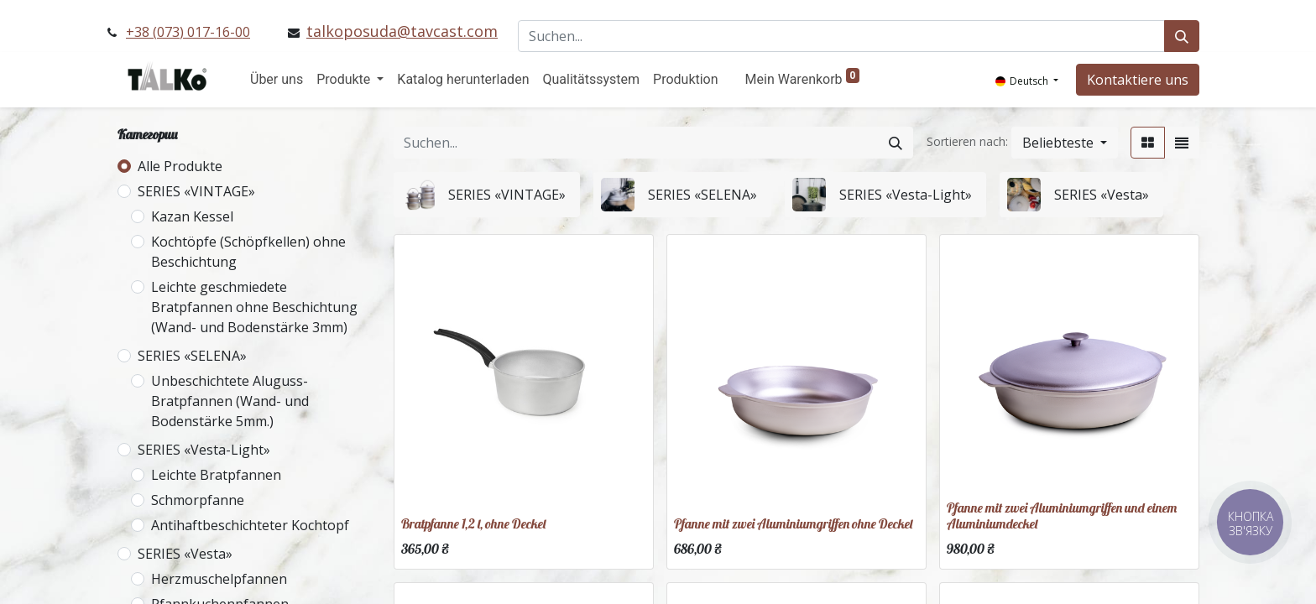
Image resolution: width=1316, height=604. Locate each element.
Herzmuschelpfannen (219, 579)
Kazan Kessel (192, 216)
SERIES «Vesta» (185, 553)
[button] (1064, 143)
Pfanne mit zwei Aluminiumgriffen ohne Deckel (793, 523)
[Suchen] (1181, 36)
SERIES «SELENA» (192, 355)
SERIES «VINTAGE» (196, 191)
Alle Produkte (180, 166)
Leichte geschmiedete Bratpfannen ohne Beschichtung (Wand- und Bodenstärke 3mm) (254, 307)
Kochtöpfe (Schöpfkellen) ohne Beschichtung (248, 251)
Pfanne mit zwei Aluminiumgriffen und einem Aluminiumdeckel (1062, 515)
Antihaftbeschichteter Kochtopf (250, 525)
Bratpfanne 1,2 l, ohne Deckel (473, 523)
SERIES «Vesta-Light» (204, 449)
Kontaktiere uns (1137, 79)
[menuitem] (276, 79)
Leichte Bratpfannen (216, 475)
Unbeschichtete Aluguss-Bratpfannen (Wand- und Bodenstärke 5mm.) (230, 401)
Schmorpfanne (197, 500)
